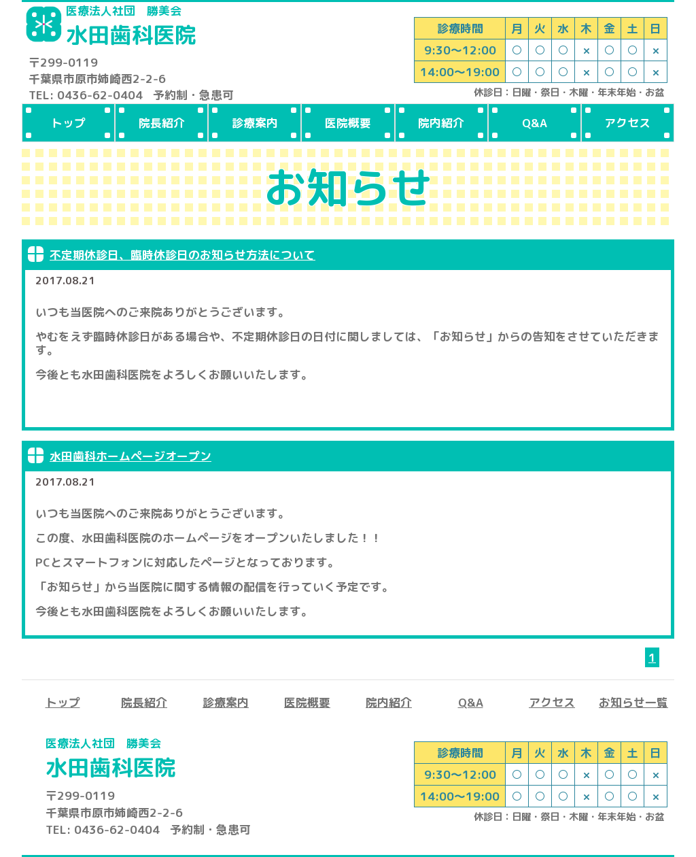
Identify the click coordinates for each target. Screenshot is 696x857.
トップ (68, 123)
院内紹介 (441, 123)
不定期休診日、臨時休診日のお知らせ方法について (182, 255)
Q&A (534, 123)
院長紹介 (162, 123)
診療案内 (255, 123)
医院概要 (348, 123)
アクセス (627, 123)
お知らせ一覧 (633, 702)
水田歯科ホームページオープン (130, 456)
